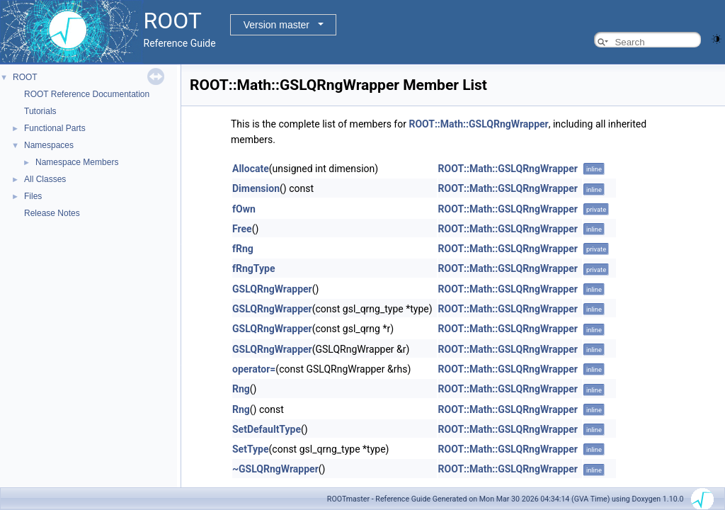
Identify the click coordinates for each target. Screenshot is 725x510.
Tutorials (40, 111)
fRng (242, 248)
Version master (276, 24)
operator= (253, 369)
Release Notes (52, 213)
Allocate (250, 168)
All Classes (45, 179)
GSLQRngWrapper (272, 289)
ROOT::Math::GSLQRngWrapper (478, 124)
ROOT (25, 77)
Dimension (256, 188)
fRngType (253, 268)
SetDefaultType (266, 429)
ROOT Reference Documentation (86, 94)
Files (33, 196)
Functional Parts (55, 128)
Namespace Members (76, 162)
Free (242, 228)
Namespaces (49, 145)
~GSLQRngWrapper (275, 469)
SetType (250, 449)
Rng (241, 389)
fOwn (244, 209)
